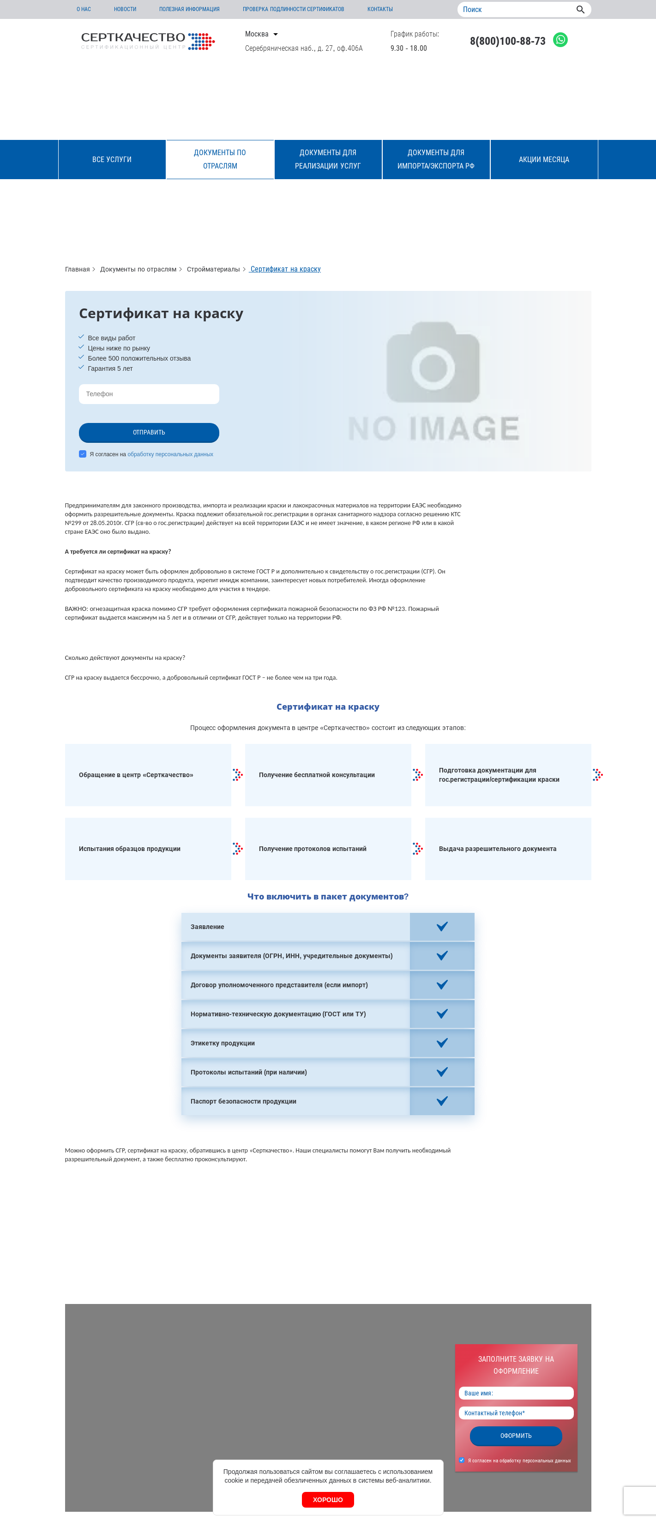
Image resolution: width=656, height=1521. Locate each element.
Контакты (380, 9)
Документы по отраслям (220, 159)
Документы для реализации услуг (328, 159)
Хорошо (328, 1499)
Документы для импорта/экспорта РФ (436, 159)
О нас (84, 9)
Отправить (149, 432)
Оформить (516, 1435)
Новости (125, 9)
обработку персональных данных (170, 454)
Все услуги (112, 159)
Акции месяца (544, 159)
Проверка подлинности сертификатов (293, 9)
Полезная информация (189, 9)
